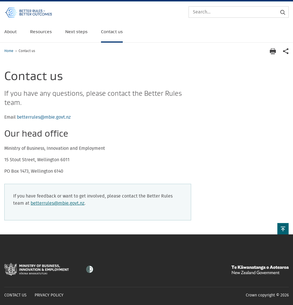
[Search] (239, 12)
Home (8, 51)
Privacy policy (49, 295)
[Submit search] (282, 12)
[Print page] (273, 51)
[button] (283, 228)
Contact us (15, 295)
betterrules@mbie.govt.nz (44, 117)
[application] (286, 51)
